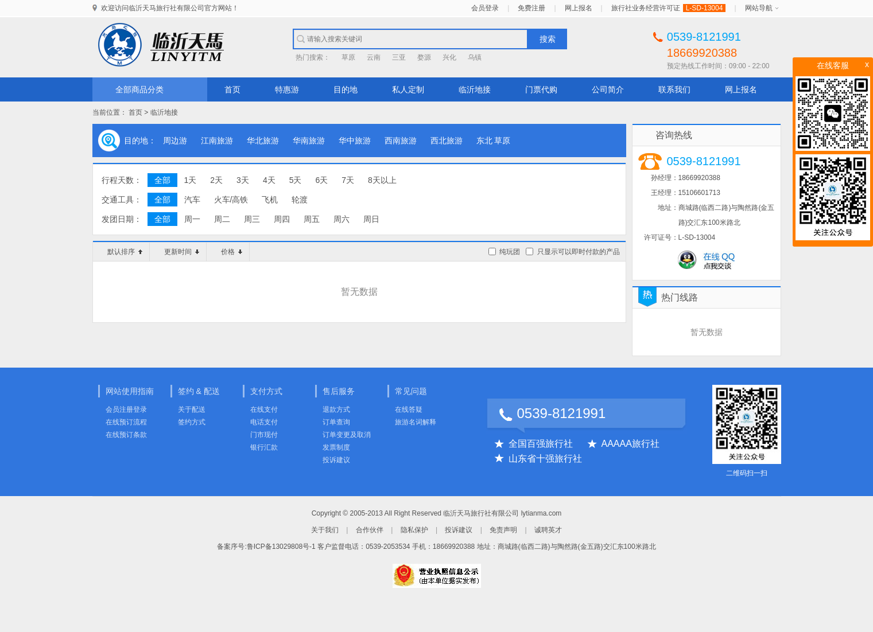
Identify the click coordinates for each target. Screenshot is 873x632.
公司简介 (608, 89)
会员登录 (485, 8)
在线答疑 (408, 409)
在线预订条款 (126, 435)
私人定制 (408, 89)
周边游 (175, 140)
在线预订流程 (126, 422)
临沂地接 (475, 89)
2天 (216, 180)
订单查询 (336, 422)
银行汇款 (264, 447)
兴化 (449, 57)
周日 (371, 219)
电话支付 (264, 422)
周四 (282, 219)
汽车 (192, 199)
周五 (312, 219)
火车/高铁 (231, 199)
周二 (222, 219)
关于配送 (191, 409)
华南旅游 (309, 140)
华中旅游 (355, 140)
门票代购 (541, 89)
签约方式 (191, 422)
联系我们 (674, 89)
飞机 (270, 199)
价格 (231, 252)
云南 (374, 57)
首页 (232, 89)
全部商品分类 (139, 89)
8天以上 (382, 180)
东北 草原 (493, 140)
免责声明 (503, 530)
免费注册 (531, 8)
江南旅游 (217, 140)
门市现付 (264, 435)
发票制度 (336, 447)
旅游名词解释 (415, 422)
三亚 (399, 57)
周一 (192, 219)
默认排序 (124, 252)
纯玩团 (509, 252)
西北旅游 (446, 140)
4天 (269, 180)
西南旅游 (401, 140)
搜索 (548, 39)
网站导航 (759, 8)
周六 (341, 219)
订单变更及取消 (347, 435)
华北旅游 (263, 140)
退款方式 (336, 409)
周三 (252, 219)
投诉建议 (336, 460)
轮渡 (300, 199)
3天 (242, 180)
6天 (321, 180)
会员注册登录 (126, 409)
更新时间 (181, 252)
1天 (190, 180)
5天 (295, 180)
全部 (162, 180)
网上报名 (578, 8)
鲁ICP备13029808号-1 (281, 547)
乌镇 (475, 57)
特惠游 (287, 89)
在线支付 (264, 409)
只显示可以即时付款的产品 (578, 252)
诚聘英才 (548, 530)
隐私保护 (414, 530)
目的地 (345, 89)
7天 (348, 180)
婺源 (424, 57)
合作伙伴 (369, 530)
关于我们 (325, 530)
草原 (348, 57)
